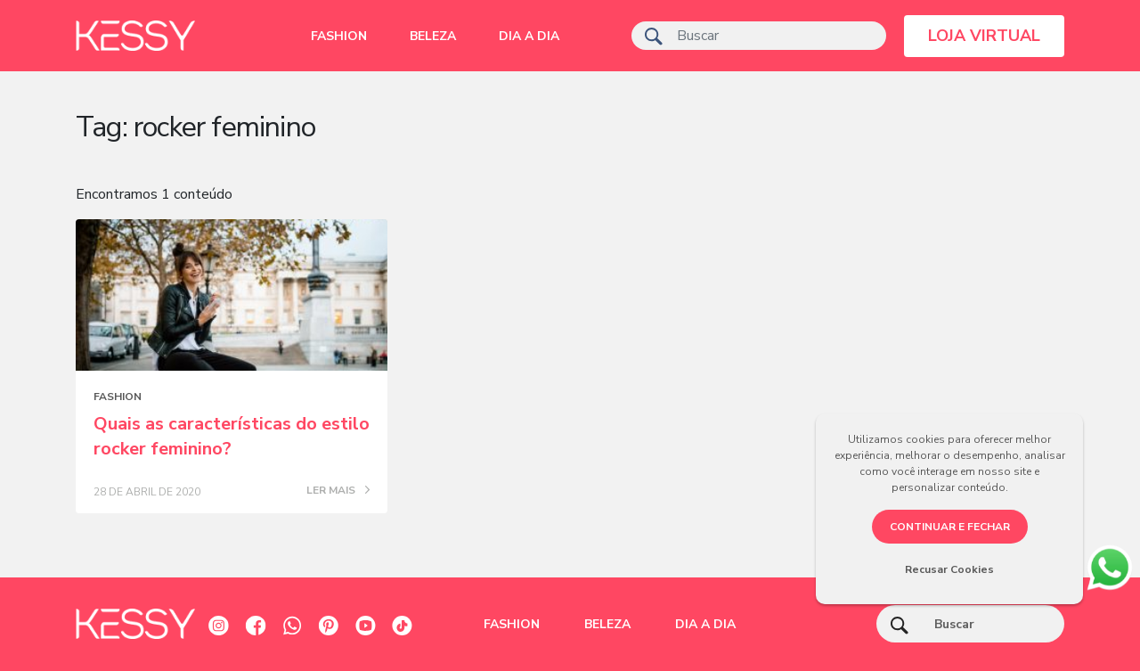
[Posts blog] (231, 295)
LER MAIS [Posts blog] (338, 491)
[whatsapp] (1109, 565)
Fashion (339, 36)
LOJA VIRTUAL (984, 35)
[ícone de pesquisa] (654, 35)
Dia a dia (529, 36)
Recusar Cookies (949, 569)
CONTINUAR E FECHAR (950, 527)
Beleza (433, 36)
